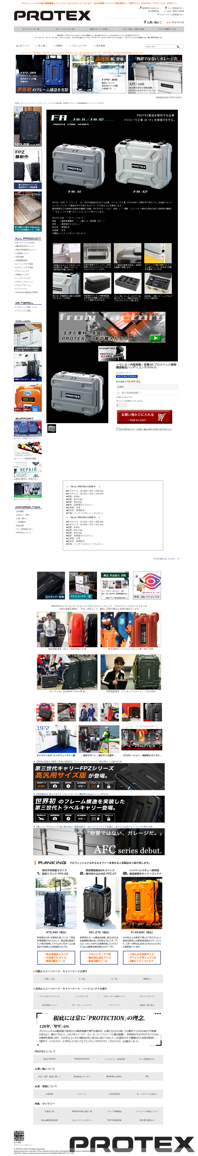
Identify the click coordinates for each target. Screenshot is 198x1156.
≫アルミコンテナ (21, 271)
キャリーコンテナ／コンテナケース (33, 103)
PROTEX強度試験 (114, 1120)
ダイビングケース (147, 996)
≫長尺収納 (19, 257)
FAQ (147, 1076)
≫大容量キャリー (21, 253)
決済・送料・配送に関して (49, 1076)
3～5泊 (82, 979)
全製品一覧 (49, 1111)
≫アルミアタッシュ (22, 285)
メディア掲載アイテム (167, 29)
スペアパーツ (114, 1005)
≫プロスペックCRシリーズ (25, 307)
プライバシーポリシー (25, 1145)
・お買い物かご (20, 518)
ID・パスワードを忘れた (147, 1094)
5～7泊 (114, 979)
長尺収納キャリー (49, 1005)
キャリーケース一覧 (31, 29)
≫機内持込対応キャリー (24, 246)
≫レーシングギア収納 (23, 264)
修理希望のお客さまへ (151, 8)
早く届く (42, 45)
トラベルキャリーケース (49, 996)
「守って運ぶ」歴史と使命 (133, 29)
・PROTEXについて (22, 533)
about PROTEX (49, 1059)
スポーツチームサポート (82, 1120)
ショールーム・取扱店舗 (114, 1059)
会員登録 (49, 1094)
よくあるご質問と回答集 (174, 11)
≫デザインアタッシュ (23, 282)
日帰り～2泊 (49, 979)
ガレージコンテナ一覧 (65, 29)
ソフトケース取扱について (147, 1111)
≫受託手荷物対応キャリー (25, 250)
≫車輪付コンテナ (21, 274)
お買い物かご (154, 22)
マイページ (175, 22)
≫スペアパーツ (20, 289)
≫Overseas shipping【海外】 (26, 292)
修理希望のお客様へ (114, 1076)
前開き (59, 45)
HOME (17, 103)
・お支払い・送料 (21, 515)
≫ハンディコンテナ (22, 278)
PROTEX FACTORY (82, 1059)
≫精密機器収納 (20, 260)
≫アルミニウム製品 (22, 311)
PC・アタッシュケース (81, 1005)
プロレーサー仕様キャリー (114, 996)
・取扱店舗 (19, 525)
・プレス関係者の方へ (23, 529)
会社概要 (20, 1142)
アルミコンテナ (79, 45)
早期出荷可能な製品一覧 (82, 1111)
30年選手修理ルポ (147, 1120)
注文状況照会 (114, 1094)
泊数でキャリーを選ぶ (99, 29)
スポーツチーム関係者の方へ (172, 15)
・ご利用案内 (20, 522)
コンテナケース (81, 996)
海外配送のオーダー (82, 1076)
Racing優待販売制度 (49, 1120)
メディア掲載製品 (114, 1111)
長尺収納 (100, 45)
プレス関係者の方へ (175, 8)
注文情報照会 (153, 11)
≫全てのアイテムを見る (24, 243)
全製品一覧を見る (147, 1005)
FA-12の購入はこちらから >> (166, 559)
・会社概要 (19, 511)
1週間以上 (147, 979)
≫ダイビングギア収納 (23, 267)
